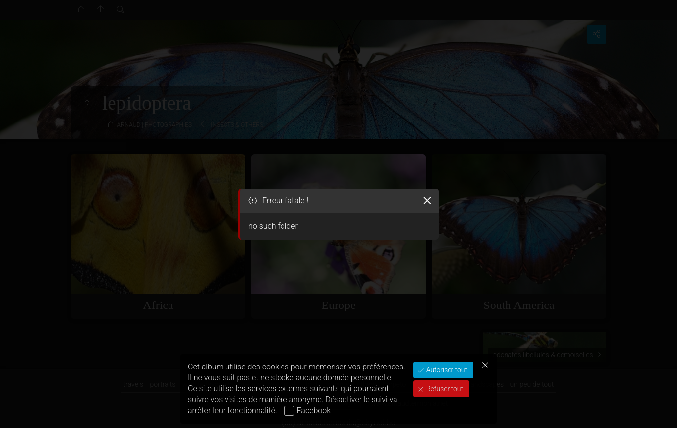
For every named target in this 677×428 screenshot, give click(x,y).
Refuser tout (443, 389)
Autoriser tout (445, 370)
